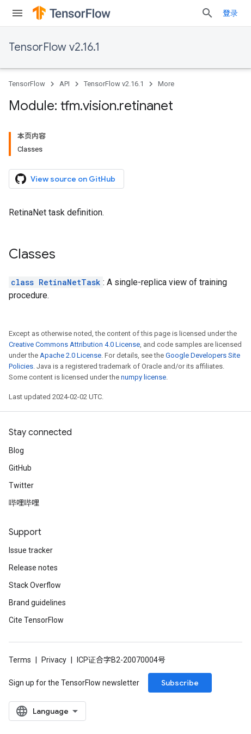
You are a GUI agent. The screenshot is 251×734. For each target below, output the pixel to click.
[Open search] (207, 13)
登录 (230, 13)
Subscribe (180, 683)
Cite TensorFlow (36, 620)
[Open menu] (17, 13)
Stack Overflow (35, 585)
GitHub (20, 468)
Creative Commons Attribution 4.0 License (74, 344)
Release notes (33, 567)
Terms (20, 659)
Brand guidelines (37, 602)
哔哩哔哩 (24, 502)
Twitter (21, 485)
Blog (16, 450)
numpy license (143, 377)
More (166, 84)
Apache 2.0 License (70, 355)
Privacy (53, 659)
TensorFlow (27, 84)
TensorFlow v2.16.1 (54, 47)
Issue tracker (31, 550)
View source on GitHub (65, 178)
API (64, 84)
